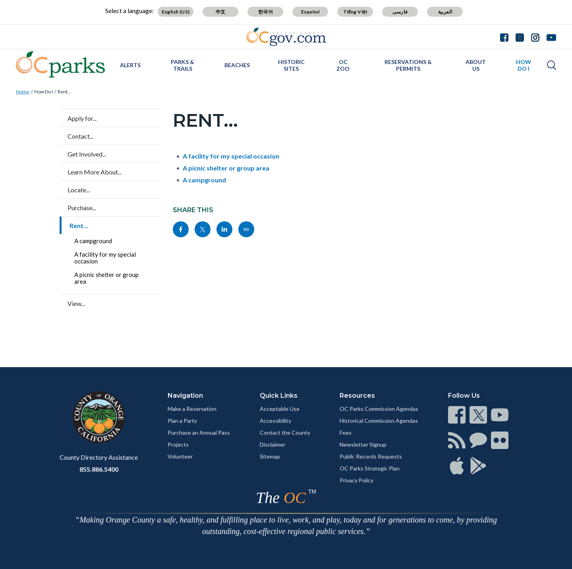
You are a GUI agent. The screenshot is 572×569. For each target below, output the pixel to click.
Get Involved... (87, 154)
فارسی (400, 12)
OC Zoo (343, 65)
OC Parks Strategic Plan (370, 468)
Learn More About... (95, 172)
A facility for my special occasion (105, 258)
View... (76, 303)
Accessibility (275, 420)
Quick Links (279, 395)
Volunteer (180, 456)
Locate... (79, 190)
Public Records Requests (371, 456)
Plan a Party (182, 420)
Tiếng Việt (355, 12)
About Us (476, 65)
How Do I (523, 65)
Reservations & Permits (408, 65)
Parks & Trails (182, 65)
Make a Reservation (192, 408)
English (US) (176, 12)
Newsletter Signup (363, 444)
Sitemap (270, 456)
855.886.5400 (98, 469)
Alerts (130, 65)
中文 (221, 12)
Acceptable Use (280, 408)
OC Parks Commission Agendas (379, 408)
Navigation (185, 395)
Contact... (80, 136)
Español (310, 12)
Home (22, 92)
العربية (445, 12)
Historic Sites (291, 65)
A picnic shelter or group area (106, 278)
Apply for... (82, 118)
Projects (178, 444)
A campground (93, 240)
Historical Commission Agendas (379, 420)
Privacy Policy (356, 480)
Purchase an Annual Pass (199, 432)
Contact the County (285, 432)
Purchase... (82, 207)
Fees (346, 432)
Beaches (237, 65)
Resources (357, 395)
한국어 (265, 12)
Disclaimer (272, 444)
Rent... (64, 92)
